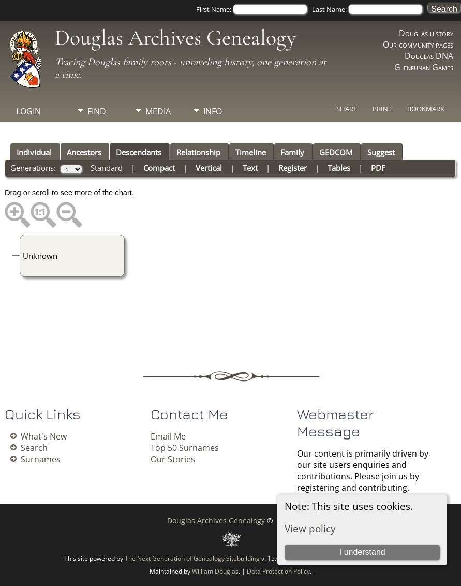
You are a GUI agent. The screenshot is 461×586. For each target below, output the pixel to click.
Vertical (209, 168)
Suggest (381, 152)
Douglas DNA (429, 56)
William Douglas (215, 571)
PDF (378, 168)
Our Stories (173, 459)
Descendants (138, 152)
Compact (159, 168)
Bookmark (425, 108)
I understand (362, 552)
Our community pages (418, 44)
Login (28, 111)
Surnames (41, 459)
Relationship (198, 152)
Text (250, 168)
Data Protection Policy (278, 571)
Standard (107, 168)
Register (292, 168)
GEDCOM (335, 152)
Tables (339, 168)
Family (292, 152)
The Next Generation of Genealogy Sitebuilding (192, 558)
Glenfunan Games (423, 67)
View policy (310, 528)
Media (158, 111)
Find (96, 111)
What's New (44, 436)
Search (34, 447)
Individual (34, 152)
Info (212, 111)
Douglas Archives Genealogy (175, 37)
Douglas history (426, 33)
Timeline (250, 152)
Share (346, 108)
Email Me (168, 436)
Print (382, 108)
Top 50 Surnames (185, 447)
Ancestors (84, 152)
